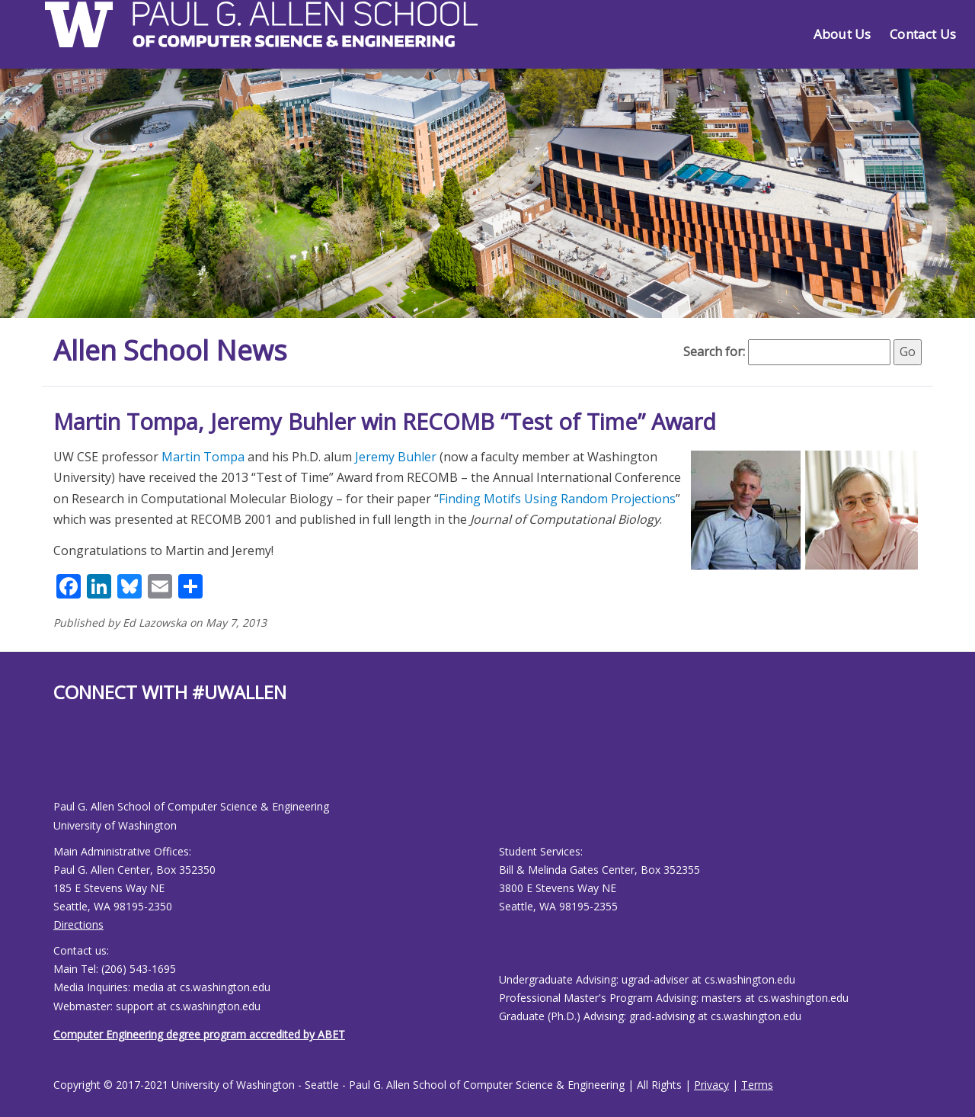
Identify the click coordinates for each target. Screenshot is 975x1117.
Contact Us (923, 34)
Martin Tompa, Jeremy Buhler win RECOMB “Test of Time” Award (384, 421)
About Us (842, 34)
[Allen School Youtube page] (65, 763)
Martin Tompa (203, 456)
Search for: (714, 351)
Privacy (711, 1084)
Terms (757, 1084)
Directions (78, 924)
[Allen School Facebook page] (57, 763)
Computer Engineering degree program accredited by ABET (199, 1034)
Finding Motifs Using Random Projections (557, 498)
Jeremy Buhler (395, 456)
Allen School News (170, 350)
